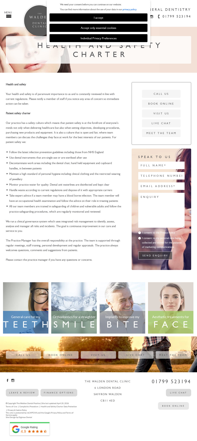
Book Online (161, 103)
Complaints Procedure (28, 406)
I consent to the (159, 232)
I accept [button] (98, 17)
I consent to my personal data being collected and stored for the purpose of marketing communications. (162, 243)
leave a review (22, 392)
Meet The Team (161, 133)
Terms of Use (11, 406)
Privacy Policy (56, 413)
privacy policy (129, 9)
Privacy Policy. (168, 232)
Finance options (59, 392)
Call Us (161, 94)
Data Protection (70, 406)
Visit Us (161, 113)
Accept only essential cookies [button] (98, 28)
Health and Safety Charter (52, 406)
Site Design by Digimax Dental (19, 417)
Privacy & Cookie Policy (17, 410)
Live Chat (161, 123)
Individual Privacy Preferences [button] (99, 38)
